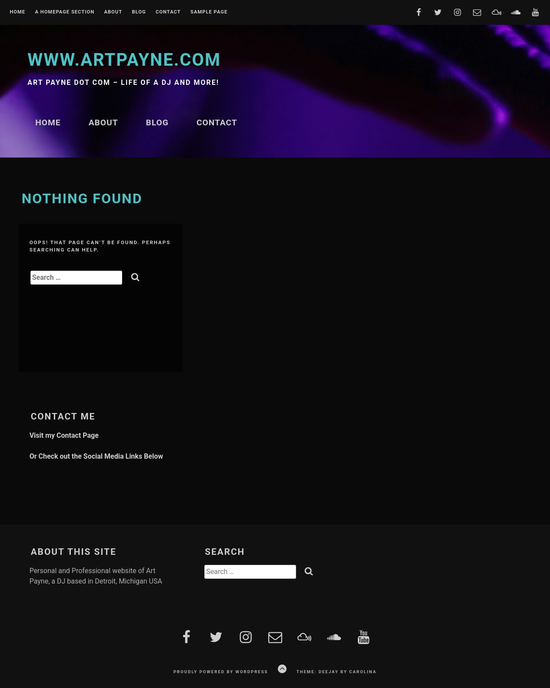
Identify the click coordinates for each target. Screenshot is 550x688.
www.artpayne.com (124, 60)
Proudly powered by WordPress (220, 671)
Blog (139, 12)
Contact (168, 12)
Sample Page (208, 12)
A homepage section (64, 12)
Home (17, 12)
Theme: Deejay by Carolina (337, 671)
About (113, 12)
